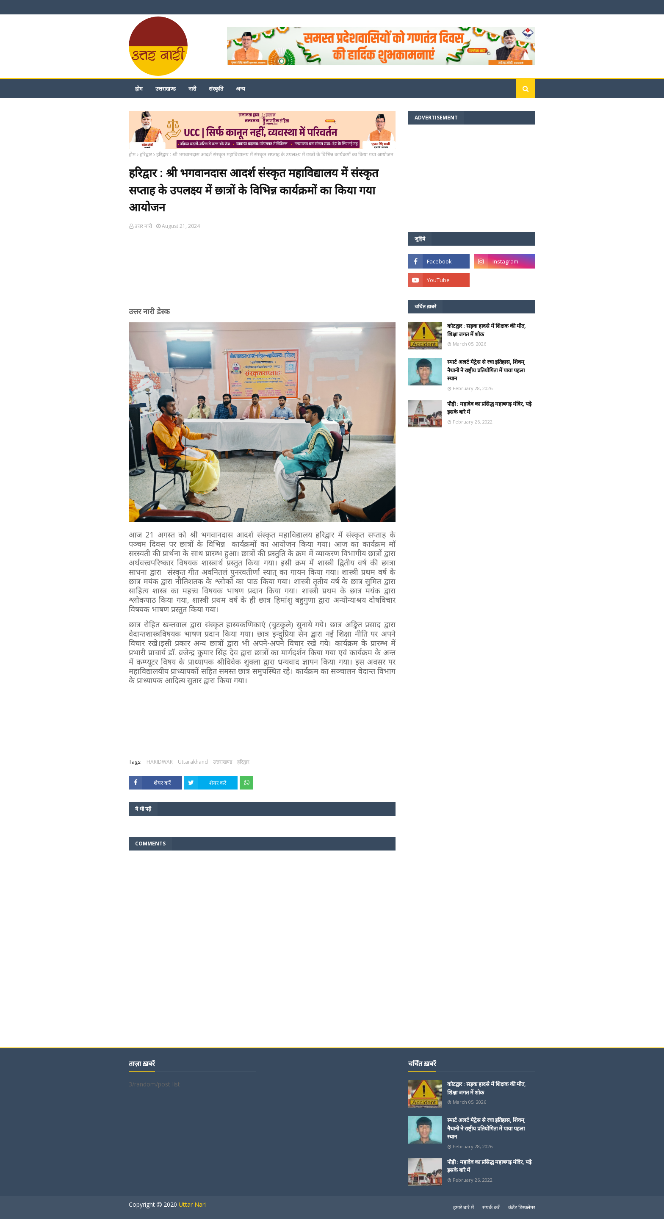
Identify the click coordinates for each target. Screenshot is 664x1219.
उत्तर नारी (143, 226)
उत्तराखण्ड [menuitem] (165, 88)
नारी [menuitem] (192, 88)
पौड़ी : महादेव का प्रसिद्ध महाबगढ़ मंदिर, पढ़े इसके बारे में (489, 408)
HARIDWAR (160, 761)
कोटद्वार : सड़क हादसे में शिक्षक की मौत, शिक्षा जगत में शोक (486, 330)
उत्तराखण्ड (222, 761)
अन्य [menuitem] (240, 88)
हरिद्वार (146, 154)
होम (132, 154)
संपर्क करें (491, 1207)
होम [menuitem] (139, 88)
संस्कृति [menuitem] (216, 88)
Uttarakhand (193, 761)
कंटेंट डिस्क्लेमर (521, 1207)
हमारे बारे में (463, 1207)
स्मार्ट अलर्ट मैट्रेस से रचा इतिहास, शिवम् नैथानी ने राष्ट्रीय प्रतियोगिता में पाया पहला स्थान (486, 370)
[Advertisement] (262, 274)
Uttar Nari (192, 1204)
